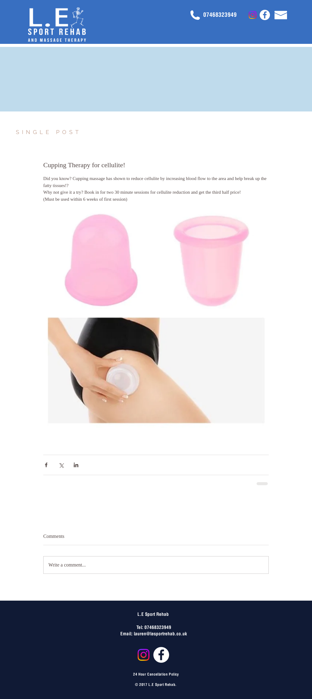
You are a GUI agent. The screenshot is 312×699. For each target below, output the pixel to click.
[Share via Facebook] (46, 465)
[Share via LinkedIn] (76, 465)
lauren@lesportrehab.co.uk (160, 633)
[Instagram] (252, 15)
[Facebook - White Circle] (265, 15)
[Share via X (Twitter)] (61, 465)
